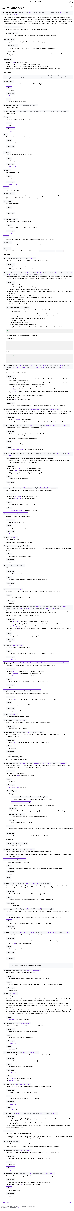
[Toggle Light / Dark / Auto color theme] (70, 2)
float (14, 166)
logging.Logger (13, 184)
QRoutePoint (12, 659)
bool (10, 1170)
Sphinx (7, 1207)
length (10, 166)
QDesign (11, 131)
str (9, 96)
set (9, 215)
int (9, 149)
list (9, 533)
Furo (18, 1207)
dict (10, 585)
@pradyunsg (13, 1207)
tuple (17, 787)
